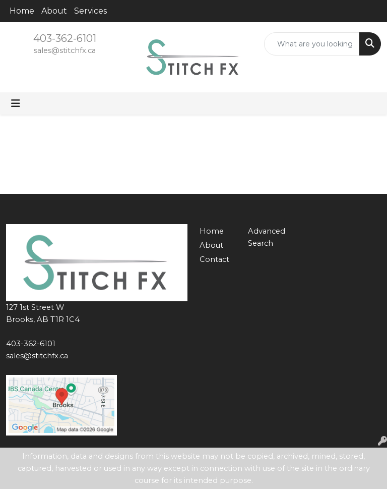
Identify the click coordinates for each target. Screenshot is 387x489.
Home (22, 11)
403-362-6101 (64, 38)
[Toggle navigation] (15, 103)
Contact (214, 259)
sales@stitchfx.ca (65, 50)
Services (90, 11)
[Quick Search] (312, 44)
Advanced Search (266, 237)
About (54, 11)
